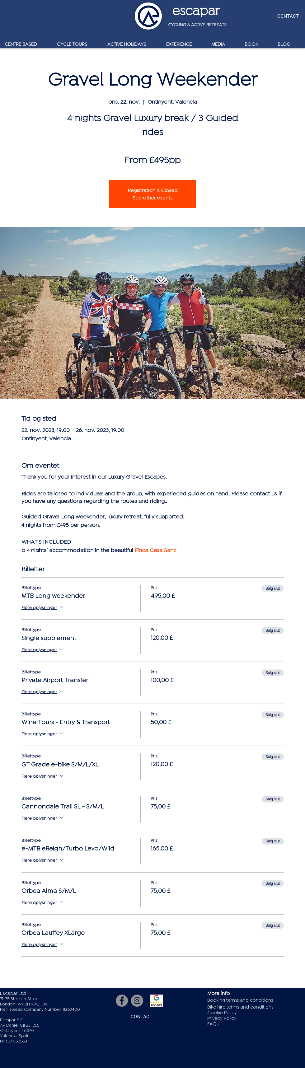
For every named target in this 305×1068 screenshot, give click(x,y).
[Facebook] (122, 1001)
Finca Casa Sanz (155, 550)
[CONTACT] (288, 16)
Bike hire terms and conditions (240, 1007)
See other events (152, 197)
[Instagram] (137, 1001)
